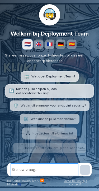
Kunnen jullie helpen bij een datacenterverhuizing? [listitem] (33, 91)
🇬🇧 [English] (38, 44)
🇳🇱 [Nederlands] (27, 44)
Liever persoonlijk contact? (75, 182)
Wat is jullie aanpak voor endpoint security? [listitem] (49, 107)
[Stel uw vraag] (44, 169)
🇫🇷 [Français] (50, 44)
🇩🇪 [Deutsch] (61, 44)
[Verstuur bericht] (85, 170)
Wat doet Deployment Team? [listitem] (49, 76)
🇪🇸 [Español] (72, 44)
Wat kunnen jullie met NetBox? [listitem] (49, 120)
